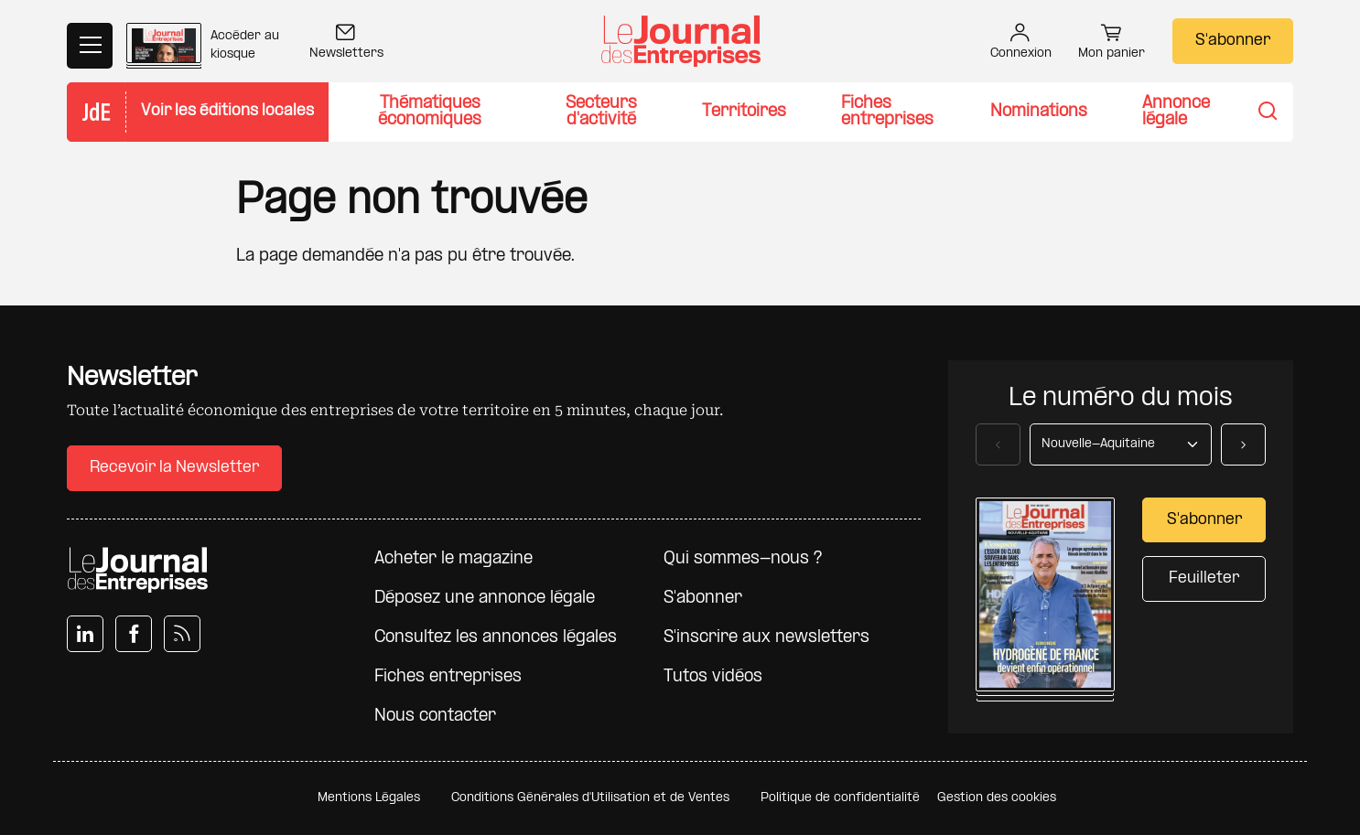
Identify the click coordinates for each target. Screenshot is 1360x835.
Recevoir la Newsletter (174, 467)
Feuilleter (1204, 578)
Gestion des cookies (996, 798)
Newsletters (346, 43)
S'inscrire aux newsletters (766, 638)
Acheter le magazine (453, 559)
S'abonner (1232, 40)
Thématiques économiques (429, 112)
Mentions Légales (369, 798)
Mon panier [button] (1111, 43)
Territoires (744, 112)
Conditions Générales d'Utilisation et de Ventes (590, 798)
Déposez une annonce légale (484, 598)
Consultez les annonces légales (495, 638)
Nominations (1038, 112)
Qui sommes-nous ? (743, 559)
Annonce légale (1176, 112)
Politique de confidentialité (840, 798)
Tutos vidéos (713, 677)
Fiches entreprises (887, 112)
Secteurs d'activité (601, 112)
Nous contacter (435, 716)
